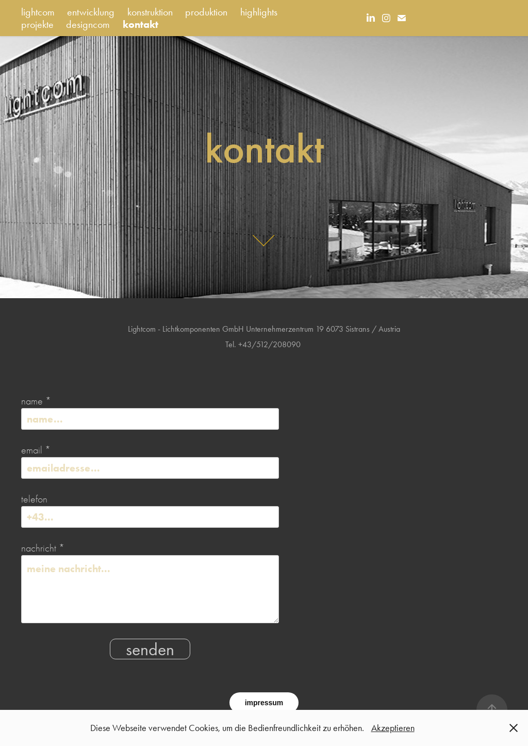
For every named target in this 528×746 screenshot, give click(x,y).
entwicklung (90, 12)
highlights (258, 12)
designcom (88, 24)
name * (36, 401)
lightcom (38, 12)
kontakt (140, 24)
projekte (37, 24)
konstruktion (150, 12)
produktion (206, 12)
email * (36, 450)
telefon (34, 499)
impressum (264, 703)
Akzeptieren (393, 728)
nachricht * (42, 548)
